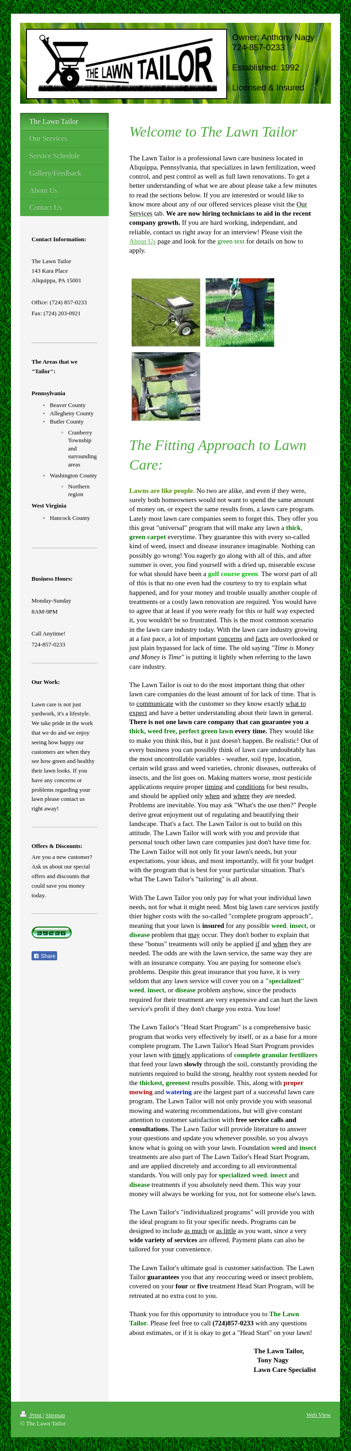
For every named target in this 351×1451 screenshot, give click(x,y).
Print (31, 1415)
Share (44, 956)
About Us (142, 241)
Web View (318, 1414)
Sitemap (55, 1415)
